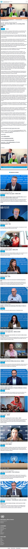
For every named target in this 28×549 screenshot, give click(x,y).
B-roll (1, 531)
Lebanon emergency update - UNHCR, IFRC (9, 249)
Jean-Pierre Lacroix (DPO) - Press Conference (9, 472)
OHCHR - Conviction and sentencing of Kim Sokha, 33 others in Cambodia (13, 306)
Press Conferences (3, 528)
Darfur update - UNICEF (5, 414)
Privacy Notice (18, 548)
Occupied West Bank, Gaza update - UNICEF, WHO (10, 193)
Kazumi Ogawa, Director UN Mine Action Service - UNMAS (12, 361)
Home (1, 538)
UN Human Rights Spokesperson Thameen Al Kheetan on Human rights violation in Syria (13, 388)
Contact (9, 548)
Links (1, 541)
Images (1, 530)
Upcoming (1, 540)
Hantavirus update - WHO (5, 224)
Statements (2, 529)
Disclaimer (2, 544)
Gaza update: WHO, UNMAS (6, 444)
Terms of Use (2, 543)
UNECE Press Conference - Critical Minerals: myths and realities (13, 499)
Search (1, 539)
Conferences (2, 532)
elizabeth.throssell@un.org (9, 132)
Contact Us (1, 542)
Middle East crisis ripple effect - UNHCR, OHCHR (10, 331)
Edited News (2, 527)
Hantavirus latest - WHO (5, 276)
